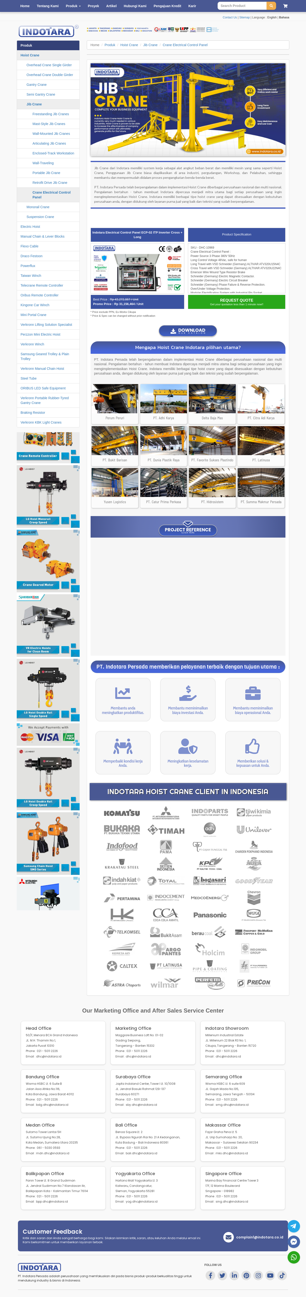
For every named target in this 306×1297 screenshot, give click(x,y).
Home (25, 6)
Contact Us (230, 17)
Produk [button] (73, 6)
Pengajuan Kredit (167, 6)
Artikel (111, 6)
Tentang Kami (48, 6)
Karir (192, 6)
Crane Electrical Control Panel (185, 45)
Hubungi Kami (135, 6)
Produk (110, 45)
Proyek (93, 6)
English (272, 17)
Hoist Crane (129, 45)
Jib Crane (150, 45)
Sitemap (244, 17)
